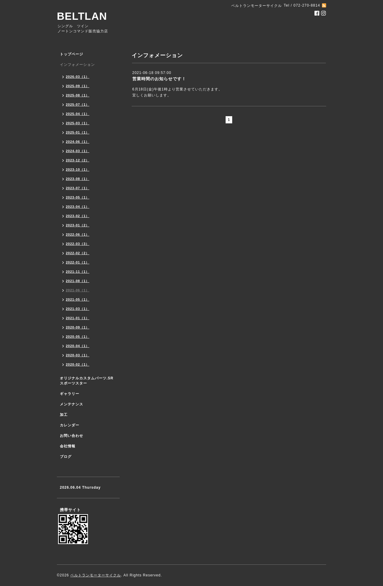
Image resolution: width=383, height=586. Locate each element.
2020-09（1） (77, 327)
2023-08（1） (77, 179)
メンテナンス (71, 404)
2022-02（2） (77, 253)
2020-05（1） (77, 336)
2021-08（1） (77, 281)
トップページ (71, 54)
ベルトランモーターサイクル (95, 575)
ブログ (66, 457)
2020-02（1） (77, 364)
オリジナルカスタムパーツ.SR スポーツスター (86, 380)
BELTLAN (82, 16)
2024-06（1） (77, 141)
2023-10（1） (77, 169)
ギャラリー (69, 394)
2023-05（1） (77, 197)
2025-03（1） (77, 123)
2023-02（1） (77, 216)
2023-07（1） (77, 188)
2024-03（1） (77, 151)
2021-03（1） (77, 309)
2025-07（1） (77, 104)
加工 (64, 415)
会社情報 (67, 446)
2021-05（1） (77, 299)
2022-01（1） (77, 262)
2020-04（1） (77, 346)
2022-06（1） (77, 234)
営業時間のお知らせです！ (159, 78)
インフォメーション (77, 65)
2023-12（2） (77, 160)
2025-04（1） (77, 114)
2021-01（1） (77, 318)
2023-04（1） (77, 206)
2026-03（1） (77, 76)
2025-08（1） (77, 95)
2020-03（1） (77, 355)
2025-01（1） (77, 132)
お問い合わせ (71, 436)
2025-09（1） (77, 86)
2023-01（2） (77, 225)
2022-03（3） (77, 244)
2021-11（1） (77, 271)
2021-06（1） (77, 290)
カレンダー (69, 425)
